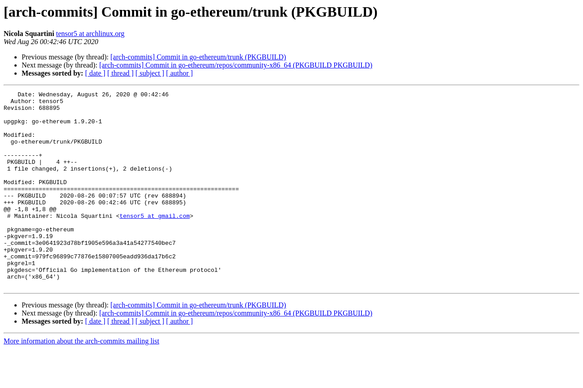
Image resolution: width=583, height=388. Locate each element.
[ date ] (95, 73)
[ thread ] (120, 73)
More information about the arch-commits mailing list (81, 380)
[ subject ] (150, 73)
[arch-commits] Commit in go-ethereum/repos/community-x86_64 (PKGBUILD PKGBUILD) (235, 65)
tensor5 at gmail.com (154, 241)
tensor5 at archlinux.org (90, 33)
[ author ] (179, 73)
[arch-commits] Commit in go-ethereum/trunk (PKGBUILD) (198, 57)
